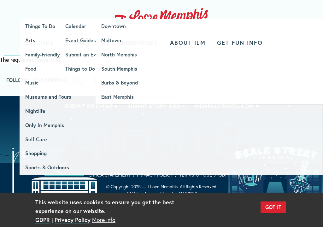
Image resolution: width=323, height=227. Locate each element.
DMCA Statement (110, 174)
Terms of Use (195, 174)
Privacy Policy (155, 174)
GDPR (224, 174)
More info (103, 220)
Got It (273, 207)
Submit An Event (89, 106)
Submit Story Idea (154, 106)
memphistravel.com (224, 106)
